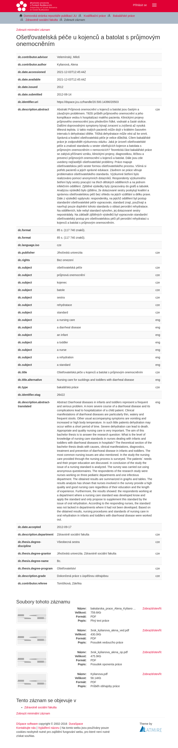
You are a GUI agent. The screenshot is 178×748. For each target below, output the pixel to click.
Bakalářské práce (124, 15)
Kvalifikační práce (95, 15)
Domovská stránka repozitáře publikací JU (50, 15)
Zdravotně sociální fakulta (42, 19)
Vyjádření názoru (48, 727)
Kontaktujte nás (26, 727)
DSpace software (27, 723)
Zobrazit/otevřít (152, 608)
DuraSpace (76, 723)
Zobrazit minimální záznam (33, 29)
